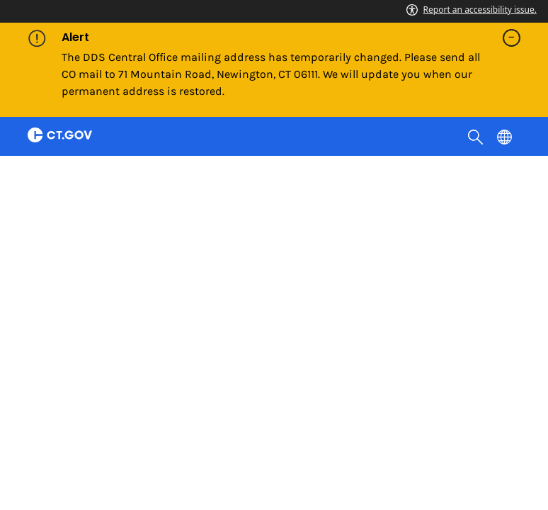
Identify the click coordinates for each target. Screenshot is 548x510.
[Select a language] (506, 136)
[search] (477, 136)
